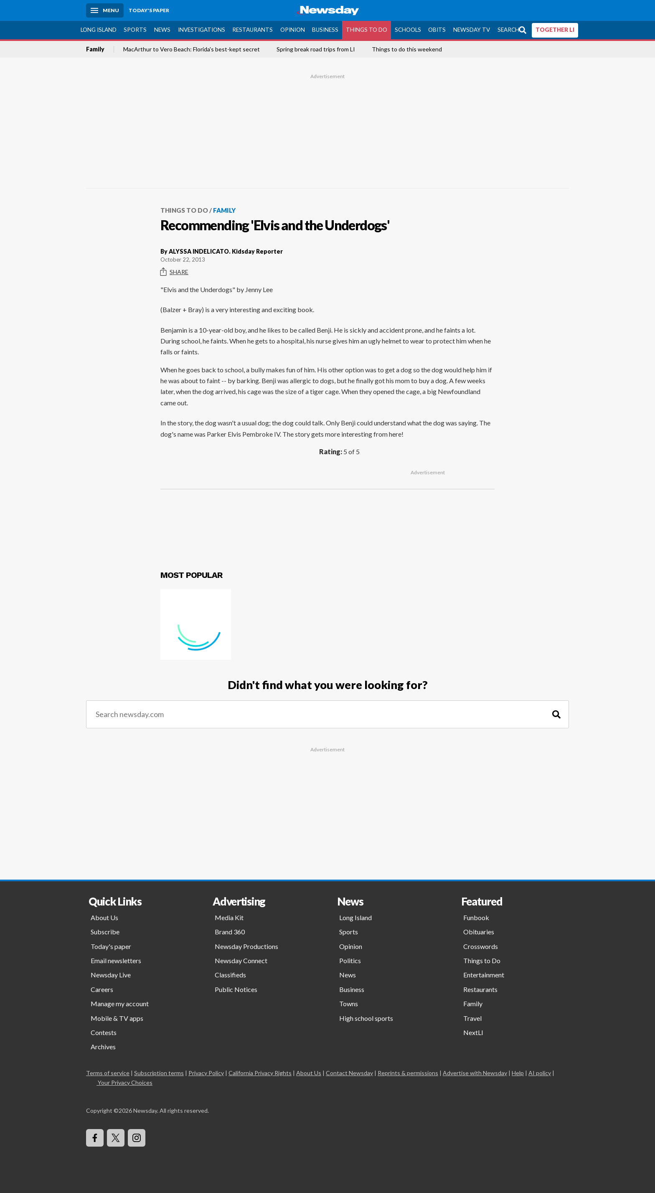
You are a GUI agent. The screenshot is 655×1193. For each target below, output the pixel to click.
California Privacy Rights (260, 1072)
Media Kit (229, 917)
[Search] (556, 714)
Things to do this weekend (407, 49)
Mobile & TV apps (117, 1018)
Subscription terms (159, 1072)
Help (518, 1072)
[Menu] (105, 10)
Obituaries (478, 932)
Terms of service (107, 1072)
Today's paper (111, 946)
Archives (103, 1047)
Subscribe (105, 932)
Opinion (292, 29)
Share (174, 272)
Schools (408, 29)
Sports (135, 29)
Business (325, 29)
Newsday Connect (241, 960)
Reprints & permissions (408, 1072)
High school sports (366, 1018)
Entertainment (483, 975)
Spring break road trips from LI (316, 49)
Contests (104, 1032)
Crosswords (480, 946)
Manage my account (120, 1003)
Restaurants (252, 29)
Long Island (99, 29)
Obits (437, 29)
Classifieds (230, 975)
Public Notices (236, 989)
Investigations (201, 29)
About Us (104, 917)
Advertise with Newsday (475, 1072)
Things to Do (366, 29)
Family (95, 49)
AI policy (539, 1072)
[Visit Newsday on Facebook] (95, 1138)
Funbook (476, 917)
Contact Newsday (349, 1072)
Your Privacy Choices (124, 1082)
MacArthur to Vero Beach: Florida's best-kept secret (191, 49)
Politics (350, 960)
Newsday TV (471, 29)
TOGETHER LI (555, 29)
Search (508, 29)
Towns (348, 1003)
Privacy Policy (206, 1072)
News (162, 29)
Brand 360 (230, 932)
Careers (102, 989)
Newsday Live (111, 975)
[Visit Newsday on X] (115, 1138)
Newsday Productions (246, 946)
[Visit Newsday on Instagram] (136, 1138)
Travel (472, 1018)
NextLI (473, 1032)
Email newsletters (116, 960)
